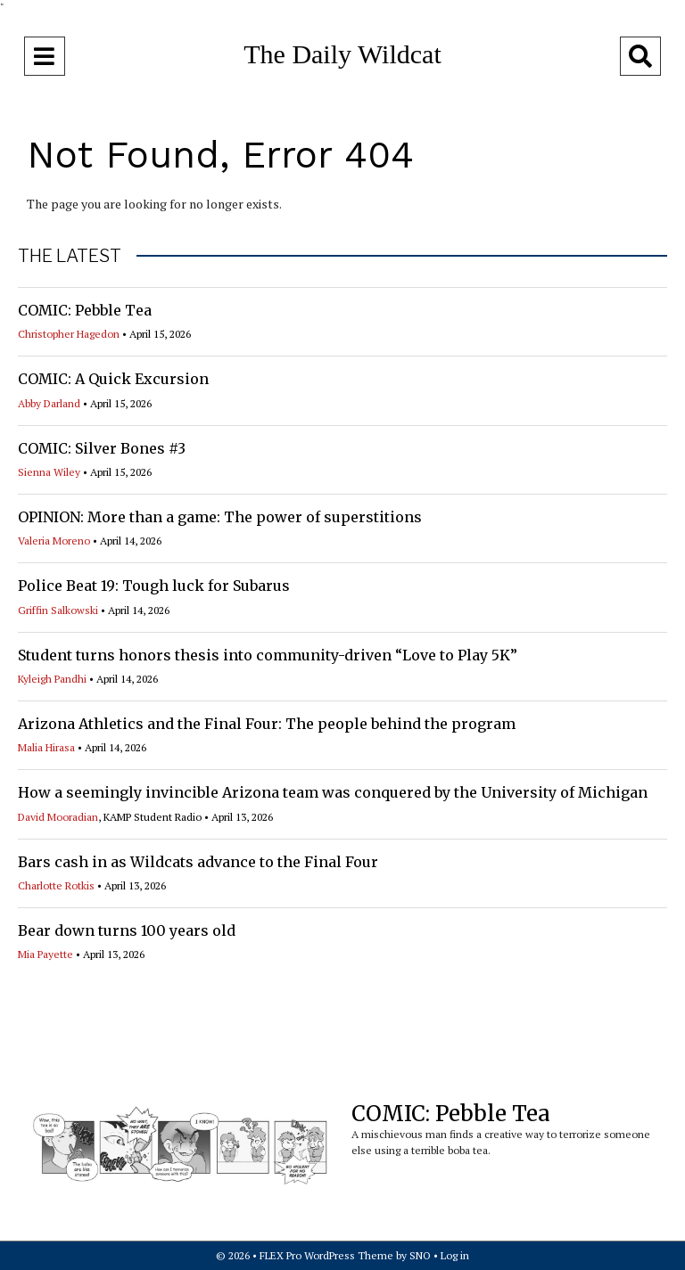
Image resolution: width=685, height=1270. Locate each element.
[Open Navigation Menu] (44, 56)
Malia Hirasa (46, 747)
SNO (420, 1255)
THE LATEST (69, 255)
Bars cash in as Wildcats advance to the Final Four (198, 862)
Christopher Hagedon (69, 333)
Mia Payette (45, 954)
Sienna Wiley (49, 472)
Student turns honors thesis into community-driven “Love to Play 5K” (267, 655)
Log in (455, 1255)
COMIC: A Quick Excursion (113, 379)
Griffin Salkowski (58, 610)
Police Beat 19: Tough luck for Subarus (154, 585)
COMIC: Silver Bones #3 (102, 448)
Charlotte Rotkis (56, 885)
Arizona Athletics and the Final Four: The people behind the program (267, 724)
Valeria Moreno (54, 540)
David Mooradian (58, 816)
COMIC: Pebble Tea (85, 310)
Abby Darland (49, 403)
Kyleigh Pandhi (52, 678)
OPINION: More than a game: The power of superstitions (220, 517)
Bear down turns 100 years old (126, 930)
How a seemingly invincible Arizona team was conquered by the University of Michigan (333, 792)
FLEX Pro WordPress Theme (326, 1255)
